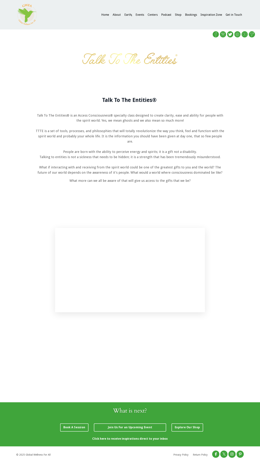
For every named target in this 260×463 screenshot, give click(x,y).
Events (140, 14)
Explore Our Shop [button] (187, 427)
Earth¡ (128, 14)
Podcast (166, 14)
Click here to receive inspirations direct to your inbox (130, 438)
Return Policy (200, 454)
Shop (178, 14)
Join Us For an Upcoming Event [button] (130, 427)
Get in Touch (234, 14)
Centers (153, 14)
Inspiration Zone (211, 14)
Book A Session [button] (74, 427)
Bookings (191, 14)
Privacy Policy (180, 454)
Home (105, 14)
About (117, 14)
